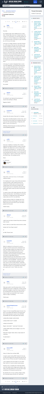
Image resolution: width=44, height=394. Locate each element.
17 (24, 21)
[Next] (26, 22)
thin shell (36, 44)
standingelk (35, 120)
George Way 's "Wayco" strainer (37, 42)
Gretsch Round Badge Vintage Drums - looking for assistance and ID (37, 24)
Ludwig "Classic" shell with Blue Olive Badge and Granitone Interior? (37, 34)
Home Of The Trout (6, 131)
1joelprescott (35, 123)
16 (22, 21)
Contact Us (14, 392)
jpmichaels (37, 57)
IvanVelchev (35, 115)
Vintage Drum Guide (7, 392)
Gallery (26, 4)
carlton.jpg (9, 162)
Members (27, 6)
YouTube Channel (6, 132)
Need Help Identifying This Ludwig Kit (37, 49)
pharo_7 (36, 28)
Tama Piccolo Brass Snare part (37, 55)
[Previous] (6, 22)
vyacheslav (37, 38)
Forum (26, 1)
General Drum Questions (11, 10)
